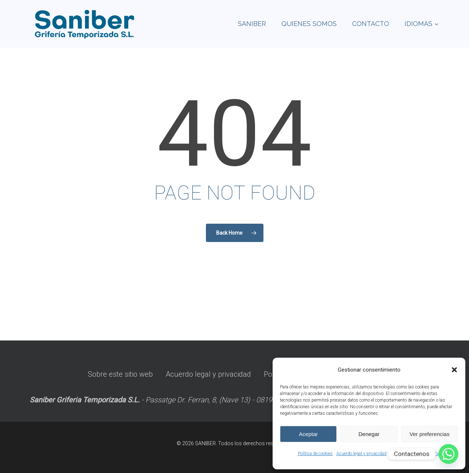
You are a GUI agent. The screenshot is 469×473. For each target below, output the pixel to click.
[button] (454, 369)
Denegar (369, 434)
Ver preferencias (430, 434)
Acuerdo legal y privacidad (361, 453)
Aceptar (308, 434)
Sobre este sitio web (120, 374)
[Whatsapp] (448, 454)
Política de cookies (315, 453)
